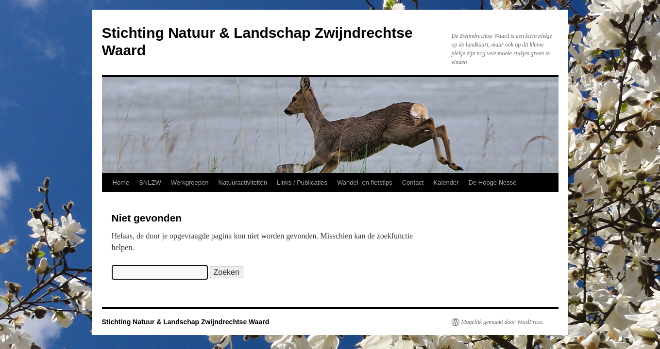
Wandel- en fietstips (364, 182)
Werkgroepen (190, 182)
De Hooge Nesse (493, 182)
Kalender (446, 182)
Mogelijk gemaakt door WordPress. (502, 321)
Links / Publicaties (302, 182)
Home (121, 182)
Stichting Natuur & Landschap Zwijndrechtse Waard (186, 322)
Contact (413, 182)
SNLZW (150, 182)
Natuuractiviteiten (243, 182)
